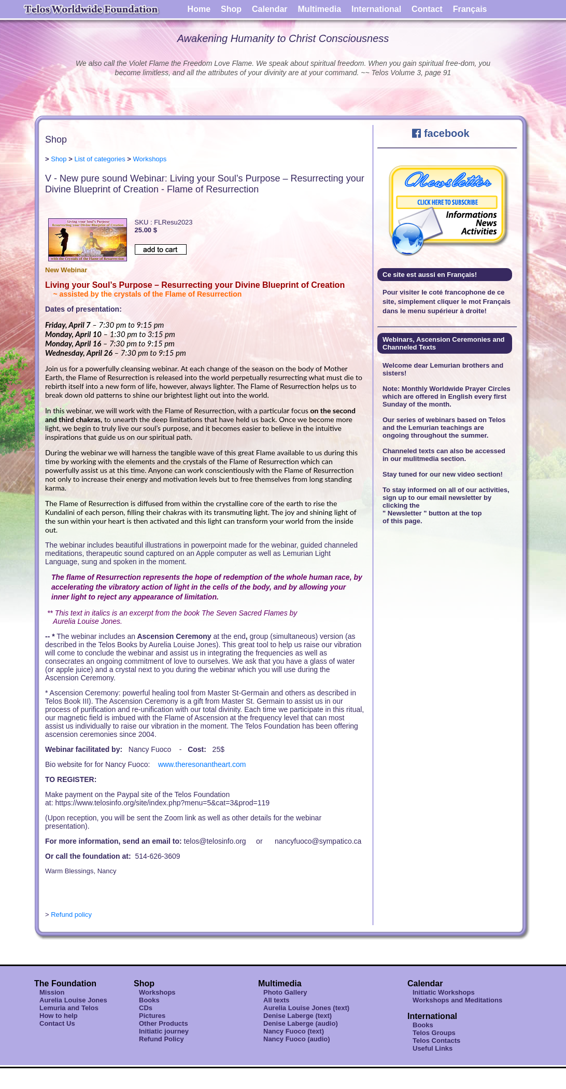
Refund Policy (161, 1039)
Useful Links (432, 1048)
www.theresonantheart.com (202, 764)
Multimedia (320, 9)
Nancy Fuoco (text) (293, 1031)
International (376, 9)
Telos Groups (434, 1033)
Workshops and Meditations (457, 1000)
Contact (427, 9)
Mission (51, 992)
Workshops (150, 159)
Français (470, 9)
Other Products (163, 1023)
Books (149, 1000)
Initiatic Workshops (444, 992)
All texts (276, 1000)
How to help (58, 1016)
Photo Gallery (285, 992)
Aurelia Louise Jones (73, 1000)
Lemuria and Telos (68, 1008)
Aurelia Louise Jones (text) (306, 1008)
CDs (145, 1008)
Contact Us (57, 1023)
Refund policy (71, 914)
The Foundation (65, 983)
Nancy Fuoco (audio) (296, 1039)
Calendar (269, 9)
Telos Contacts (436, 1040)
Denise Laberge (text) (297, 1016)
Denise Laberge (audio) (300, 1023)
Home (199, 9)
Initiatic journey (164, 1031)
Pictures (152, 1016)
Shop (231, 9)
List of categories (99, 159)
